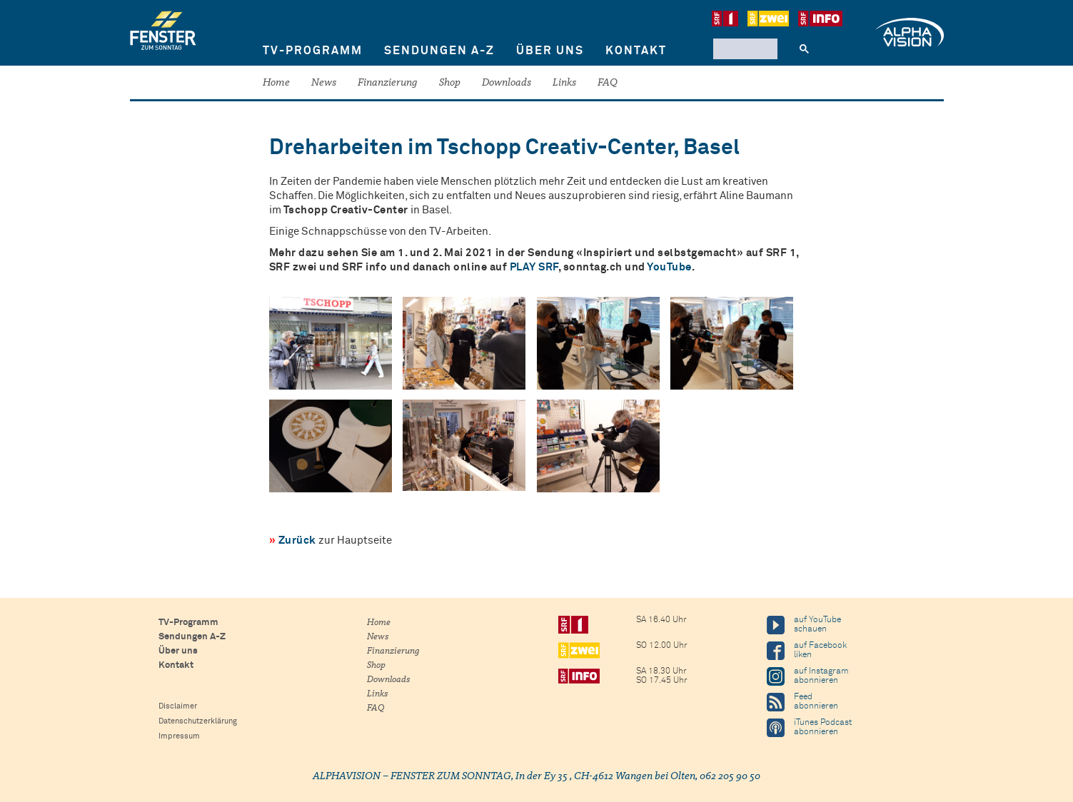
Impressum (179, 736)
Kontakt (636, 50)
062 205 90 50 (730, 776)
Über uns (550, 50)
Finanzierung (388, 83)
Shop (449, 83)
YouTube (669, 267)
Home (276, 83)
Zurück (297, 540)
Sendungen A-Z (439, 50)
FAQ (608, 83)
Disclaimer (177, 706)
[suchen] (744, 48)
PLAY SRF (534, 267)
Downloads (506, 83)
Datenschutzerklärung (197, 721)
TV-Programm (313, 50)
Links (564, 83)
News (323, 83)
